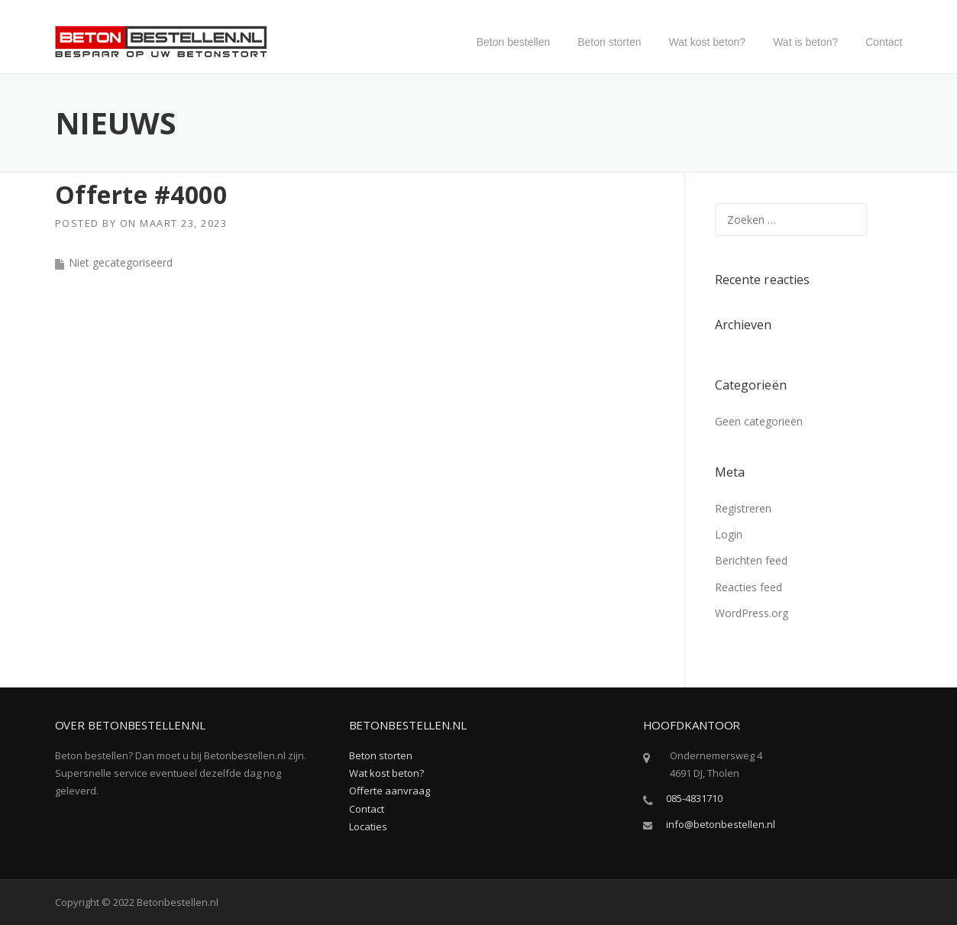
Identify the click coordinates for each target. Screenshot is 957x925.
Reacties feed (748, 587)
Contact (883, 42)
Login (728, 534)
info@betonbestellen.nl (720, 824)
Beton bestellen (514, 42)
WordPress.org (751, 613)
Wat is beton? (805, 42)
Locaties (368, 826)
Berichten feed (751, 560)
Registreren (743, 508)
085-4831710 (694, 798)
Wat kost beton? (707, 42)
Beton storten (609, 42)
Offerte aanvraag (389, 790)
